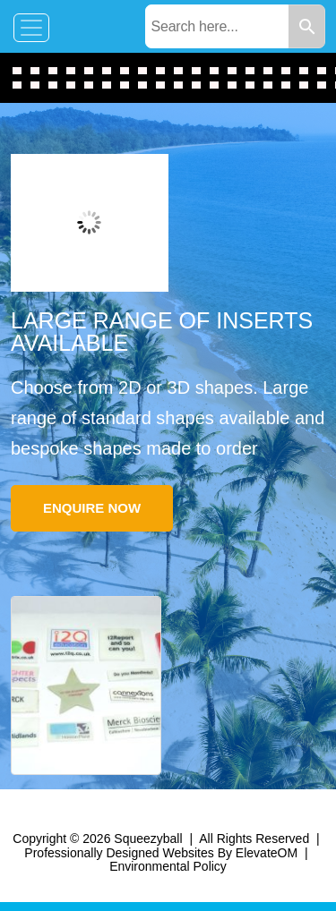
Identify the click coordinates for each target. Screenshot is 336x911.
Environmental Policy (168, 866)
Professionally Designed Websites (118, 853)
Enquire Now (92, 507)
